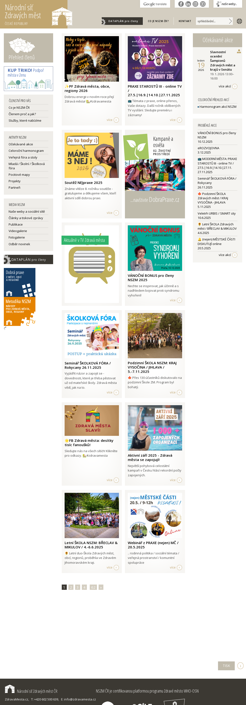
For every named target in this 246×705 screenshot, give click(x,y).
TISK (226, 665)
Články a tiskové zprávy (26, 218)
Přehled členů (22, 57)
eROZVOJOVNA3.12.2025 (208, 150)
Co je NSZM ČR (19, 107)
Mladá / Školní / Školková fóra (27, 166)
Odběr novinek (19, 244)
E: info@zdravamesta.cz (78, 699)
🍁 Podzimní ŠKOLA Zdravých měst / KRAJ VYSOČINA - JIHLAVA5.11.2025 (213, 200)
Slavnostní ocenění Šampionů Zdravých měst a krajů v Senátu (222, 61)
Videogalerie (18, 231)
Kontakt (185, 21)
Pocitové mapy (19, 174)
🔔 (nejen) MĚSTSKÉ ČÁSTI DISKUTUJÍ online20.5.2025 (216, 243)
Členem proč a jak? (22, 114)
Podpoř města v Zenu (26, 72)
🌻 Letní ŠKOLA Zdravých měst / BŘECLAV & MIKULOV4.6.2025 (217, 228)
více (109, 120)
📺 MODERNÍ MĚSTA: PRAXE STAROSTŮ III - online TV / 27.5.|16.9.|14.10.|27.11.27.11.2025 (217, 165)
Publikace (16, 224)
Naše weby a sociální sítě (27, 211)
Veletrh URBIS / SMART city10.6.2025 (217, 215)
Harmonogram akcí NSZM (217, 106)
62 (93, 587)
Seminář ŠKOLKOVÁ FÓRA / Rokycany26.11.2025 (217, 182)
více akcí (225, 86)
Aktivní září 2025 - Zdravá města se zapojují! (150, 457)
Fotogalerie (17, 237)
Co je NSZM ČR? (158, 21)
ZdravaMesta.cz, (17, 699)
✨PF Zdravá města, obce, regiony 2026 (87, 88)
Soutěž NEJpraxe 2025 (83, 182)
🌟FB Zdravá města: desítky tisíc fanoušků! (89, 442)
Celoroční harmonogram (26, 150)
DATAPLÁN (123, 21)
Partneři (14, 187)
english (238, 21)
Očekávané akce (21, 144)
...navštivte (154, 199)
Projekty (15, 181)
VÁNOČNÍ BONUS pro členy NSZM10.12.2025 (217, 137)
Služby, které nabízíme (25, 120)
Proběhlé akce (207, 125)
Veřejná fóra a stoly (23, 157)
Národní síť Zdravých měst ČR (31, 691)
